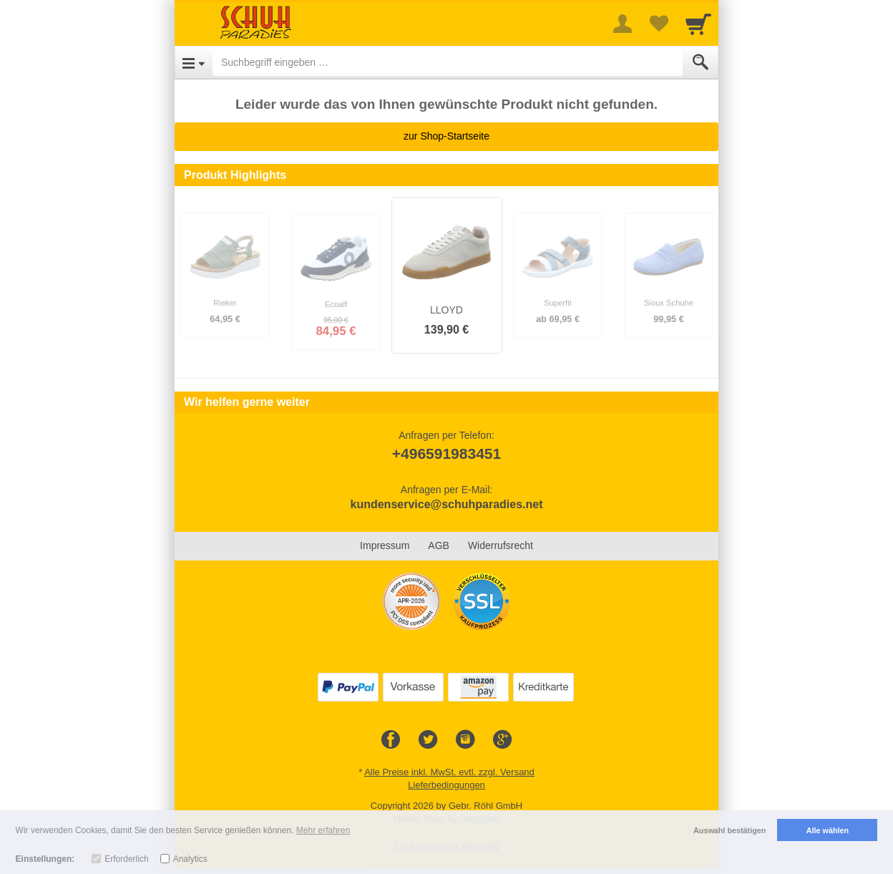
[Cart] (698, 23)
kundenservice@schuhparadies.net (446, 504)
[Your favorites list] (658, 23)
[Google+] (502, 740)
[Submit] (700, 62)
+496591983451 (446, 453)
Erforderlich (126, 859)
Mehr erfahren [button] (323, 830)
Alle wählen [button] (827, 830)
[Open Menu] (193, 62)
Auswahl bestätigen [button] (729, 830)
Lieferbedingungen (446, 785)
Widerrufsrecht (500, 545)
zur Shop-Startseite (446, 136)
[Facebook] (390, 740)
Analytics (190, 859)
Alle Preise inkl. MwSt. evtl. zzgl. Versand (449, 772)
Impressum (384, 545)
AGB (438, 545)
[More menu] (622, 23)
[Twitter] (427, 740)
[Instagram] (465, 740)
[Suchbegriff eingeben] (448, 62)
